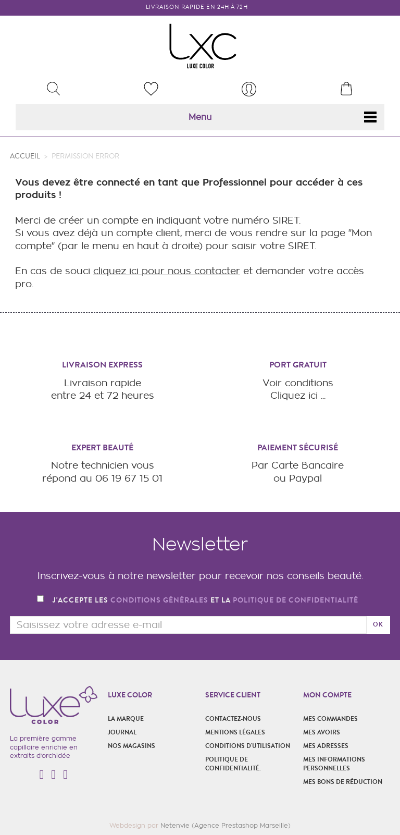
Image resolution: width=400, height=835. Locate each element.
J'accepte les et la (205, 601)
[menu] (249, 89)
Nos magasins (131, 746)
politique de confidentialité (295, 600)
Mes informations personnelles (334, 763)
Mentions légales (235, 732)
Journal (122, 732)
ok (378, 624)
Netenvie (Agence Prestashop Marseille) (225, 825)
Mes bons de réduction (342, 782)
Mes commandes (330, 718)
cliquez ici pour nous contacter (166, 271)
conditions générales (159, 600)
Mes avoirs (321, 732)
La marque (126, 718)
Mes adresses (325, 746)
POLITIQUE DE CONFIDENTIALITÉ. (233, 763)
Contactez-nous (233, 718)
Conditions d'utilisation (247, 746)
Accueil (25, 156)
